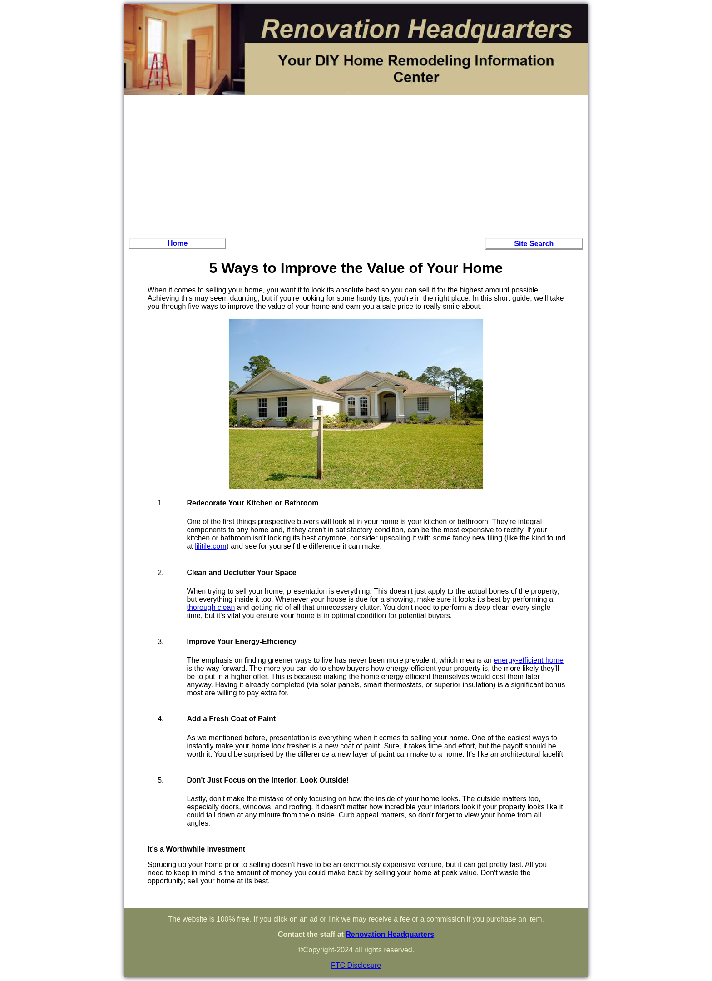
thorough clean (211, 607)
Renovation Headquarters (390, 934)
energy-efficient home (529, 660)
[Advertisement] (356, 165)
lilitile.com (210, 546)
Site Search (534, 244)
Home (178, 243)
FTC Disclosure (356, 965)
